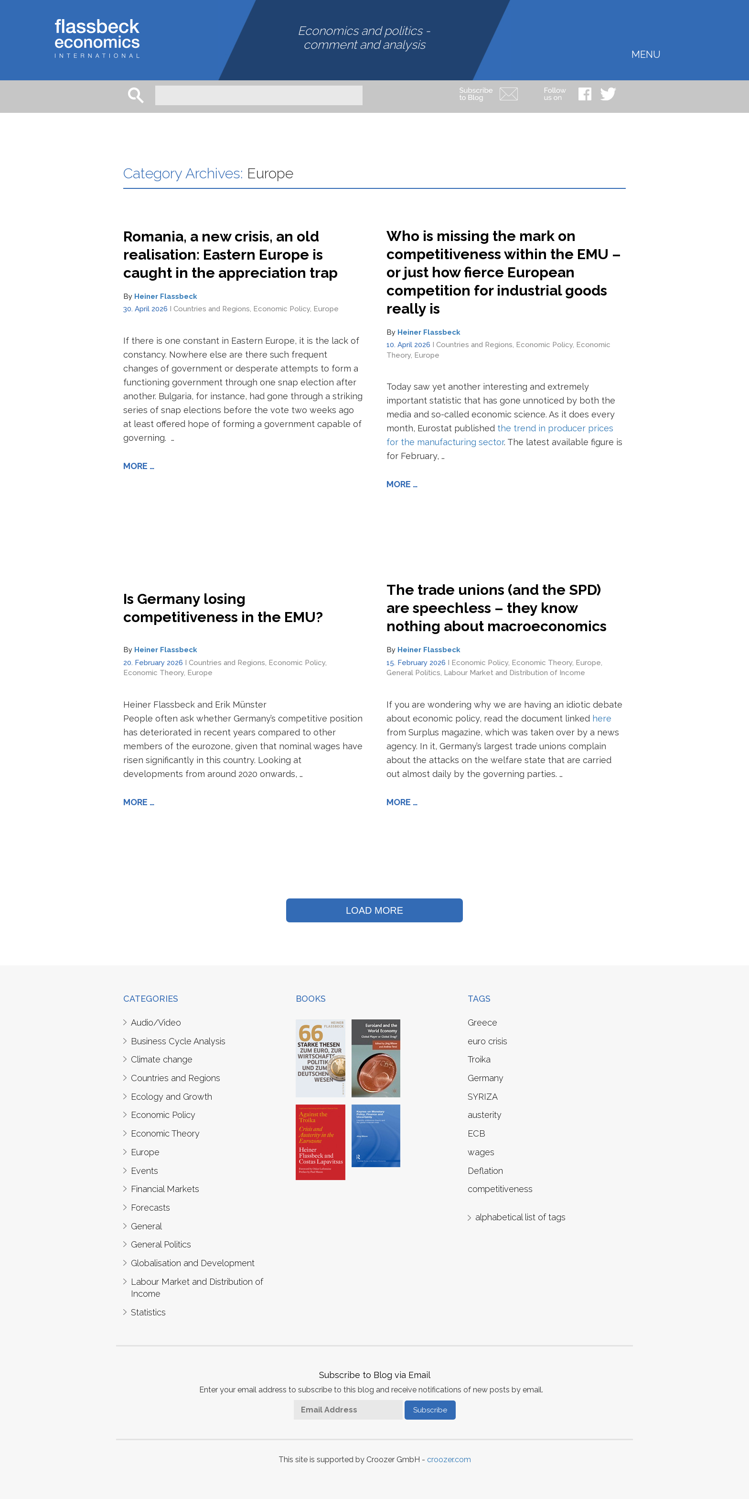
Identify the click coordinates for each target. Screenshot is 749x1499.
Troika (479, 1059)
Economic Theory (153, 672)
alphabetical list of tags (520, 1217)
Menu (646, 54)
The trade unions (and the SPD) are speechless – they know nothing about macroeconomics (496, 608)
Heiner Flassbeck (165, 296)
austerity (485, 1115)
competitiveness (500, 1189)
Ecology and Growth (171, 1097)
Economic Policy (281, 309)
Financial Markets (165, 1189)
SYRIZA (483, 1097)
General (146, 1226)
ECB (476, 1133)
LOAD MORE (374, 910)
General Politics (413, 672)
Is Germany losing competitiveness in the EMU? (223, 608)
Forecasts (150, 1208)
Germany (485, 1078)
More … (139, 466)
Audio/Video (156, 1023)
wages (481, 1152)
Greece (482, 1023)
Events (144, 1171)
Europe (326, 309)
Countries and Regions (211, 309)
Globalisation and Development (193, 1263)
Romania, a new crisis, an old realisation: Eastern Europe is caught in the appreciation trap (230, 254)
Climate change (162, 1059)
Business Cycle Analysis (178, 1041)
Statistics (148, 1312)
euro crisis (487, 1041)
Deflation (485, 1171)
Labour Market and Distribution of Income (514, 672)
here (601, 718)
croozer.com (449, 1459)
